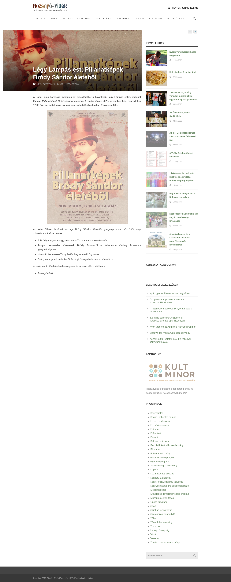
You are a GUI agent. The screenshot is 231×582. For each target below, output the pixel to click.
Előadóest (155, 433)
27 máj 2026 (178, 161)
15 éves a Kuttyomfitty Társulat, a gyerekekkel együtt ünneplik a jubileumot (183, 96)
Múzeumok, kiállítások (162, 498)
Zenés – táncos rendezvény (165, 542)
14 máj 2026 (178, 202)
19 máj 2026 (178, 185)
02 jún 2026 (177, 121)
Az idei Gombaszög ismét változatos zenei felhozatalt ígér (182, 136)
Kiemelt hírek (103, 19)
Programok (123, 19)
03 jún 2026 (177, 104)
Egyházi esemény (159, 425)
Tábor (153, 518)
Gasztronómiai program (162, 457)
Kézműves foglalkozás (162, 473)
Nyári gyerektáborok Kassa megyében (170, 293)
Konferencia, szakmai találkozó (166, 482)
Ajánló (140, 19)
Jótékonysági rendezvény (163, 465)
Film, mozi (155, 449)
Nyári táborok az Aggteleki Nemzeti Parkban (173, 327)
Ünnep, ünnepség (159, 530)
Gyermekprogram (159, 461)
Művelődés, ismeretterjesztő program (170, 494)
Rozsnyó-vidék (175, 19)
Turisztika (155, 526)
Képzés (154, 469)
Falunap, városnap (160, 441)
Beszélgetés (156, 413)
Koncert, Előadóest (160, 478)
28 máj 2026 (178, 145)
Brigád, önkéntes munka (163, 417)
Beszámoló (155, 19)
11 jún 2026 (177, 60)
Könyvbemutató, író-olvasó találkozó (169, 486)
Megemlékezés (158, 490)
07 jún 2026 (177, 77)
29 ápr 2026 (177, 249)
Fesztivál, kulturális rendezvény (166, 445)
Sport (153, 506)
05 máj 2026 (178, 226)
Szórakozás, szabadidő (162, 514)
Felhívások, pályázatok (76, 19)
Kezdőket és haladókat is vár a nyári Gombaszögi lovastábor (183, 217)
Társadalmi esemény (161, 522)
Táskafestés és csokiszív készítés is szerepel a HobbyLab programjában (181, 177)
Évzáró (154, 437)
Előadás (154, 429)
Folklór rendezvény (160, 453)
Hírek (54, 19)
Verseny (154, 538)
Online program (158, 502)
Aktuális (41, 19)
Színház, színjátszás (161, 510)
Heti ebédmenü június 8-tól (182, 72)
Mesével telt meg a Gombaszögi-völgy (170, 333)
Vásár (153, 534)
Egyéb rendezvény (160, 421)
